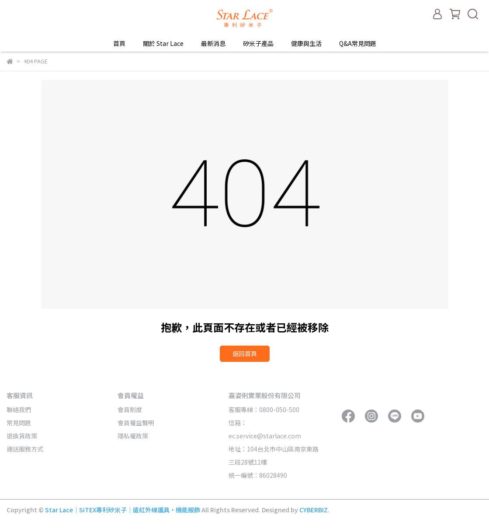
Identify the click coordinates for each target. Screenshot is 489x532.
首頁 (119, 43)
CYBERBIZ (313, 509)
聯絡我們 (19, 409)
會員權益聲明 (136, 422)
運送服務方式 (25, 448)
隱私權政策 (133, 435)
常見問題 (19, 422)
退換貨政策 (22, 435)
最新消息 (213, 43)
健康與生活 (306, 43)
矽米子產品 (258, 43)
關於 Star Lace (163, 43)
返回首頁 (244, 353)
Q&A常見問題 (357, 43)
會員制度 (130, 409)
